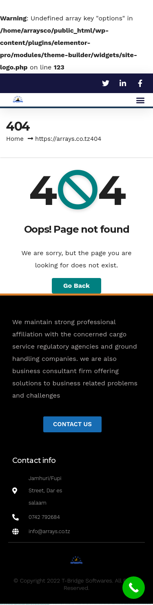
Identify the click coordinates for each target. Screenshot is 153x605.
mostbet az (12, 604)
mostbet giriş (16, 604)
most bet (6, 604)
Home (15, 138)
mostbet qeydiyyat (46, 604)
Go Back (76, 285)
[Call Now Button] (133, 587)
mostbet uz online (2, 604)
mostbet (9, 604)
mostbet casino (32, 604)
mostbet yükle (42, 604)
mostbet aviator (28, 604)
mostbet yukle (19, 604)
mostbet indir (23, 604)
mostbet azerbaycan (37, 604)
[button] (140, 100)
